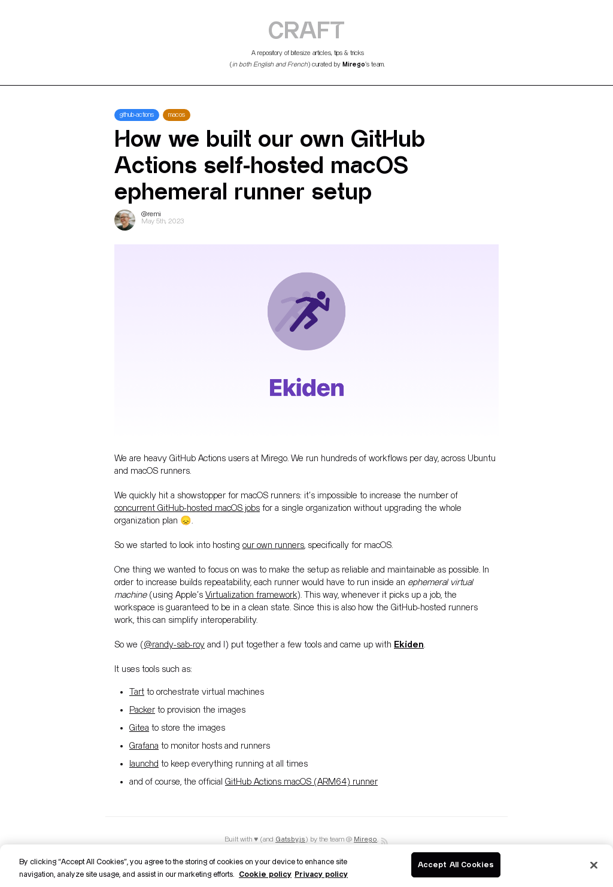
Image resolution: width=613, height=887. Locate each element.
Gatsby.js (290, 839)
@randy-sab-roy (174, 644)
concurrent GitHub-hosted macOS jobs (187, 508)
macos (176, 115)
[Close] (594, 865)
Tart (136, 692)
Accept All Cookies (456, 864)
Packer (142, 710)
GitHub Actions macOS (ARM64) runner (301, 781)
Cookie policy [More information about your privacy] (265, 874)
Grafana (144, 745)
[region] (306, 865)
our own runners (273, 545)
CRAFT (306, 29)
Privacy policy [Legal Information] (321, 874)
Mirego (353, 64)
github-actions (137, 115)
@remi (151, 214)
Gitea (139, 727)
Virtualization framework (251, 595)
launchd (144, 763)
